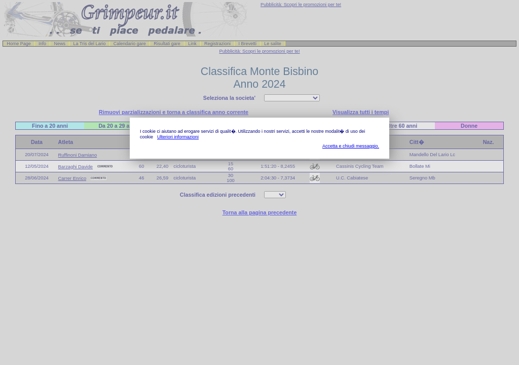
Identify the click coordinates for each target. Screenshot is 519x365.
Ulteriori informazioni (178, 136)
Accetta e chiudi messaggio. (350, 146)
